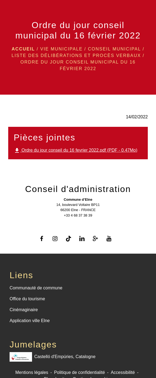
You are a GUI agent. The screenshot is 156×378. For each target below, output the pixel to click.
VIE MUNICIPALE (61, 49)
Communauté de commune (36, 288)
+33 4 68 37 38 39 (78, 215)
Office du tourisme (27, 298)
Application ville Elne (30, 320)
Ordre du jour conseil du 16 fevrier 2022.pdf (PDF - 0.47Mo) (75, 150)
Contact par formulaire (78, 223)
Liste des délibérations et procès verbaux (76, 55)
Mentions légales (31, 372)
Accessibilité (123, 372)
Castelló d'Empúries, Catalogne (53, 357)
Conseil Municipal (114, 49)
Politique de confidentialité (79, 372)
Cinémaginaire (24, 309)
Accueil (23, 49)
